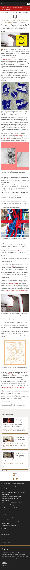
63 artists (6, 138)
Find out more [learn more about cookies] (5, 567)
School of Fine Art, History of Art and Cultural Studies (13, 429)
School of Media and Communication (10, 498)
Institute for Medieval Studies (8, 506)
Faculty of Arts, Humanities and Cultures (11, 487)
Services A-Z (4, 531)
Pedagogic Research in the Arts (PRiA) (10, 521)
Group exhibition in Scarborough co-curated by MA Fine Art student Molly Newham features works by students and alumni (15, 457)
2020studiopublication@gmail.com (13, 395)
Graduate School (5, 516)
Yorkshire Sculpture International (9, 525)
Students (4, 540)
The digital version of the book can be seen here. (13, 387)
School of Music (5, 500)
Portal (3, 538)
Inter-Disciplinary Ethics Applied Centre (10, 508)
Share (4, 31)
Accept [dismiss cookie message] (4, 563)
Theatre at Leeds (5, 523)
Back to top (4, 470)
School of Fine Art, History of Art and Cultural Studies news (15, 21)
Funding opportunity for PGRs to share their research (21, 439)
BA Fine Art (15, 58)
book (27, 372)
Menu (4, 4)
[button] (27, 8)
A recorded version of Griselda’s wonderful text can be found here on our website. (14, 291)
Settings (4, 565)
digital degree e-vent (20, 135)
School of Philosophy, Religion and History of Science (13, 504)
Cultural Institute (5, 520)
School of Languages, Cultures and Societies (11, 496)
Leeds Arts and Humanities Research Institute (12, 518)
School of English (5, 490)
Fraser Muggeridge (12, 266)
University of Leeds (6, 59)
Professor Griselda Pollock (20, 282)
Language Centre (5, 514)
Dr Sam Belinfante (13, 283)
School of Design (5, 489)
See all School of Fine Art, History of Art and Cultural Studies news (14, 413)
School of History (5, 494)
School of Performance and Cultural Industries (12, 502)
